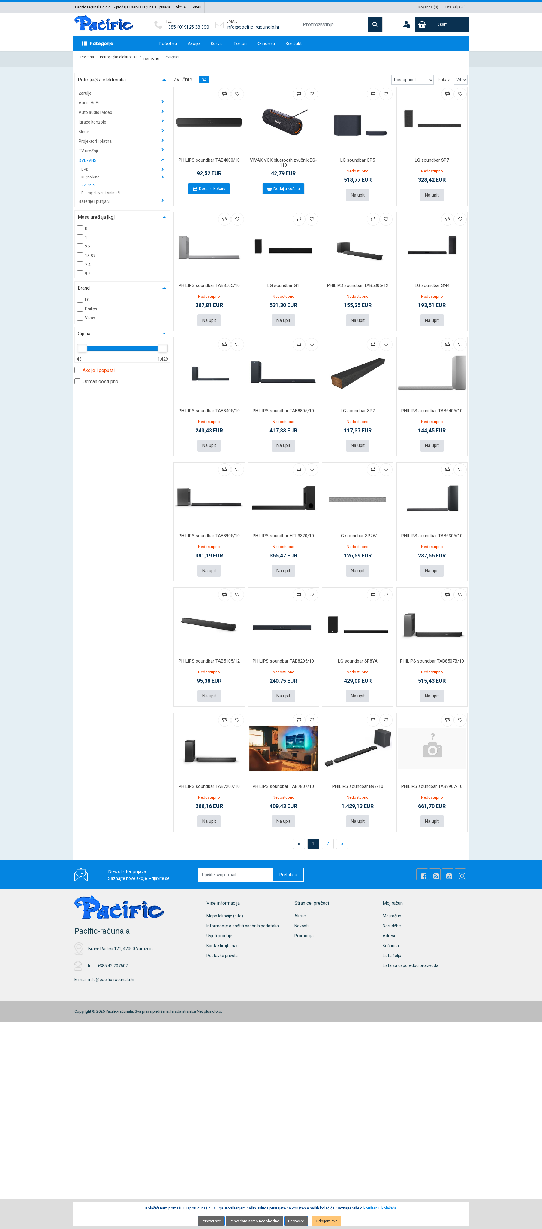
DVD (85, 165)
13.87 (86, 252)
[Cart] (442, 24)
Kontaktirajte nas (222, 935)
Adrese (389, 925)
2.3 (84, 242)
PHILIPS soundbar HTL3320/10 (283, 528)
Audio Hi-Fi (89, 98)
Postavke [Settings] (296, 1221)
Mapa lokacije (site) (224, 905)
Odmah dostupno (96, 377)
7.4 (84, 261)
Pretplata (288, 864)
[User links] (406, 24)
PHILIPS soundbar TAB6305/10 (431, 528)
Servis (217, 44)
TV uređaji (89, 147)
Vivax (86, 314)
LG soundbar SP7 (432, 156)
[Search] (375, 24)
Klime (84, 127)
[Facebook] (430, 863)
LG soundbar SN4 (432, 280)
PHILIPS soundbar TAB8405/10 (209, 404)
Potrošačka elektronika (118, 57)
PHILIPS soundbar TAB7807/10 (283, 776)
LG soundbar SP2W (358, 528)
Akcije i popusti (94, 366)
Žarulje (85, 89)
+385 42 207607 (112, 955)
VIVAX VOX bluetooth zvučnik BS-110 (283, 159)
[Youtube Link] (451, 863)
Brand (84, 284)
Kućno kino (90, 173)
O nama (266, 44)
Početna (168, 44)
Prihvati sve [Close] (211, 1221)
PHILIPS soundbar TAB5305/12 (357, 280)
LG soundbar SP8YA (358, 652)
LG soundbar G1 (283, 280)
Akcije (181, 7)
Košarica (391, 935)
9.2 (84, 270)
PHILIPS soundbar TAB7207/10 (209, 776)
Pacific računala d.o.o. (93, 7)
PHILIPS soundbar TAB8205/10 (283, 652)
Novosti (301, 915)
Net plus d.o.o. (209, 1000)
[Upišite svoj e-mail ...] (235, 864)
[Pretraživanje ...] (333, 24)
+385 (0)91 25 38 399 (187, 27)
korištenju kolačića (379, 1208)
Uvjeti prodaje (219, 925)
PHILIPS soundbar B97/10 (357, 776)
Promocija (304, 925)
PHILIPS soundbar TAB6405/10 (431, 404)
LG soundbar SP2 (358, 404)
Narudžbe (392, 915)
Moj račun (392, 905)
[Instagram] (461, 863)
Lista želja (392, 945)
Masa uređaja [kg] (96, 213)
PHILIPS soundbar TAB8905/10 (209, 528)
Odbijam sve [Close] (326, 1221)
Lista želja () (455, 7)
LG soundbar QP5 (357, 156)
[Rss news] (441, 863)
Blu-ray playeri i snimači (100, 189)
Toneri (196, 7)
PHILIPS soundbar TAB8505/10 (209, 280)
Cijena (84, 330)
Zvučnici (88, 181)
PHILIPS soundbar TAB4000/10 (209, 156)
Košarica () (428, 7)
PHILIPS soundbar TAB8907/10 (431, 776)
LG (83, 296)
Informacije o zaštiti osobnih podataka (242, 915)
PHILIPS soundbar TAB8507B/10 (432, 652)
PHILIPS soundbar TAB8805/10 (283, 404)
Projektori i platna (96, 137)
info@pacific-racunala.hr (253, 27)
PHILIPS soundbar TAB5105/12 (209, 652)
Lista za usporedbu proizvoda (410, 955)
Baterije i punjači (94, 197)
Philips (87, 305)
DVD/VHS (151, 57)
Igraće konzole (93, 118)
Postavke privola (222, 945)
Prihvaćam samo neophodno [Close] (254, 1221)
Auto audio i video (96, 108)
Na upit (358, 190)
